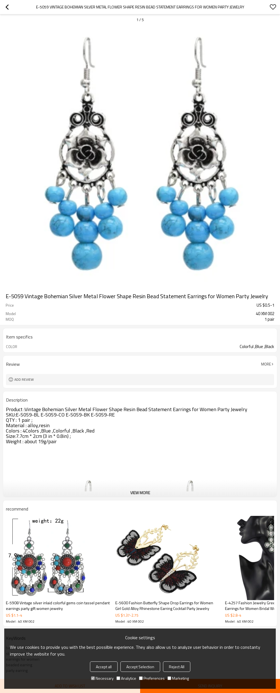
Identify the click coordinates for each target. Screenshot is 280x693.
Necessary (102, 678)
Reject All (176, 667)
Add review (24, 379)
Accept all (104, 667)
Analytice (126, 678)
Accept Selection (140, 667)
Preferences (152, 678)
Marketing (178, 678)
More (266, 364)
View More (140, 493)
